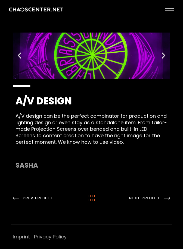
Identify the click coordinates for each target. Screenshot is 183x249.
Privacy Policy (50, 236)
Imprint (21, 236)
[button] (19, 56)
